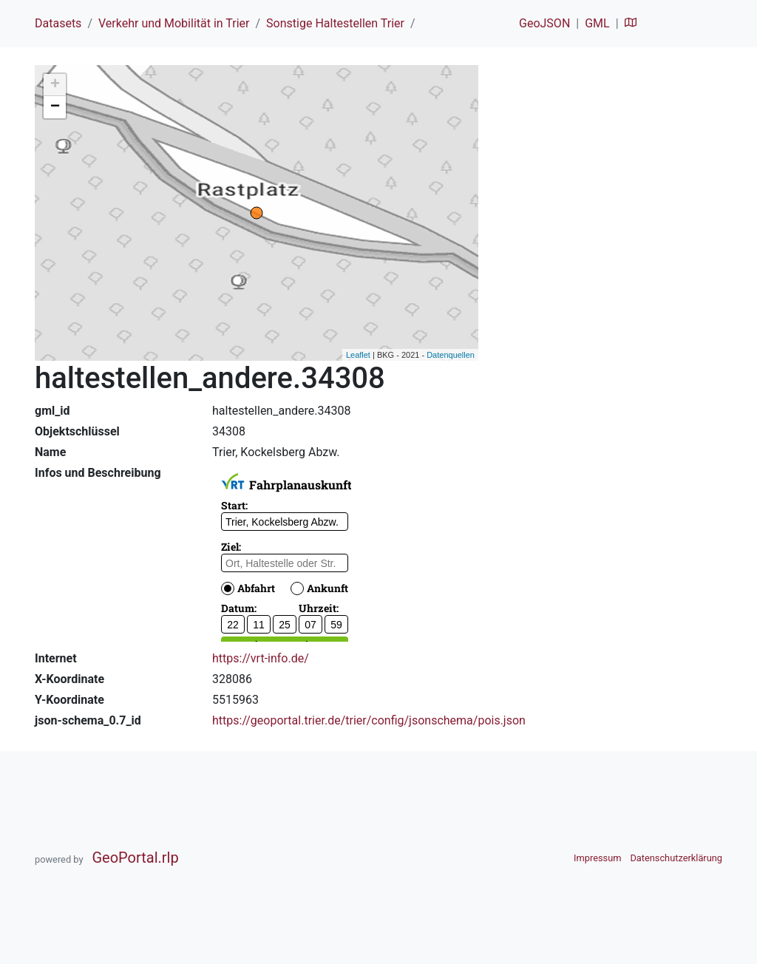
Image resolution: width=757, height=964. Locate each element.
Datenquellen (451, 354)
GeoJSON (544, 23)
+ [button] (55, 85)
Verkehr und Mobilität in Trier (174, 23)
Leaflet (358, 354)
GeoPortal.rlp (135, 857)
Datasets (58, 23)
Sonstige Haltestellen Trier (335, 23)
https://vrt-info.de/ (260, 658)
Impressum (597, 857)
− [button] (55, 107)
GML (597, 23)
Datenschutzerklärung (676, 857)
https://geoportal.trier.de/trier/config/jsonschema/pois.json (369, 720)
